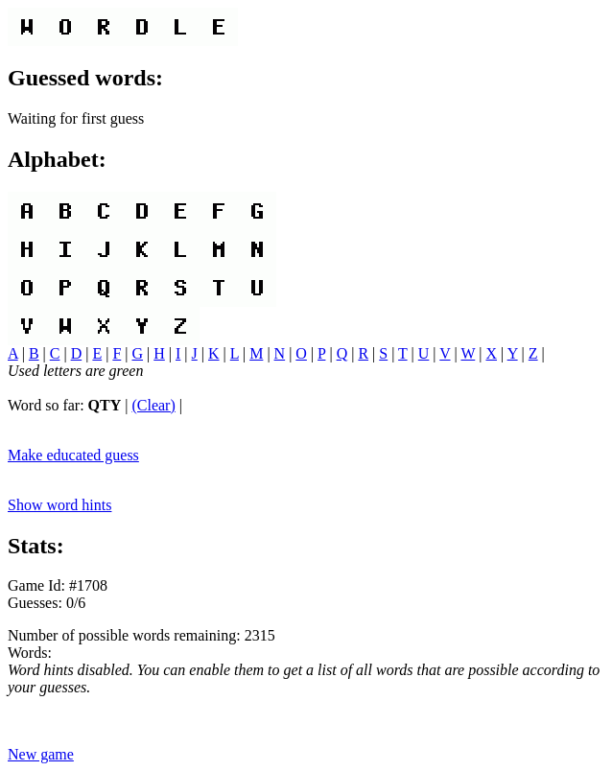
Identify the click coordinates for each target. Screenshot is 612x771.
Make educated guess (73, 455)
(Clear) (153, 405)
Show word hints (59, 505)
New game (41, 754)
